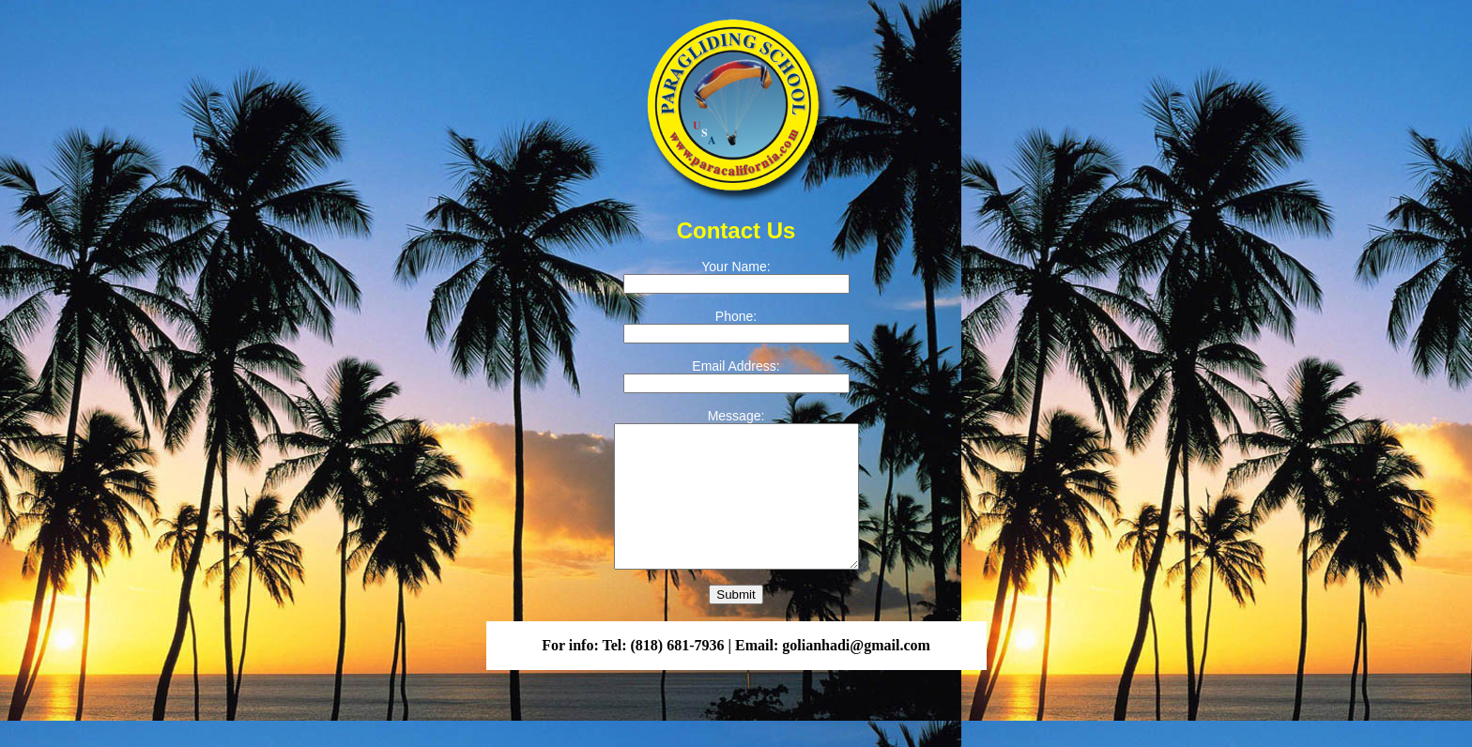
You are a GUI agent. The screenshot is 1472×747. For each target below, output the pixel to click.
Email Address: (735, 366)
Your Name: (735, 266)
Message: (736, 415)
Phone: (736, 316)
